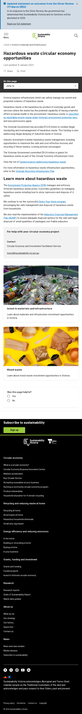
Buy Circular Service (13, 478)
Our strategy (9, 618)
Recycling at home (12, 510)
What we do (9, 614)
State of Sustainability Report (17, 594)
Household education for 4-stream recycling (24, 495)
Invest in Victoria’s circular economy (20, 575)
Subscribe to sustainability (16, 655)
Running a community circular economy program (26, 487)
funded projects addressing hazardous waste (43, 162)
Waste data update (12, 599)
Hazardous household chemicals (18, 519)
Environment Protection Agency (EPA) (27, 185)
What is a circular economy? (16, 465)
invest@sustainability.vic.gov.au (23, 253)
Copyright (43, 703)
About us (8, 606)
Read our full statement (19, 23)
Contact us (8, 631)
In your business (11, 552)
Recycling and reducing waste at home (24, 503)
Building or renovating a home (17, 543)
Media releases (11, 650)
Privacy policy (9, 703)
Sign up (14, 430)
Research (9, 583)
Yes (11, 396)
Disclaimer (21, 703)
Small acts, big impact (14, 524)
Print (21, 71)
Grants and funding (12, 566)
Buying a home (10, 547)
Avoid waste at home (13, 515)
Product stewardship (13, 491)
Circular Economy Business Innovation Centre (24, 469)
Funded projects (11, 571)
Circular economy (13, 458)
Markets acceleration (13, 474)
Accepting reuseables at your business (21, 482)
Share (8, 71)
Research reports (11, 590)
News (7, 639)
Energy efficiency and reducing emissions (26, 531)
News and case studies (14, 646)
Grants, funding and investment (20, 559)
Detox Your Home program (52, 201)
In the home (9, 538)
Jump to (41, 86)
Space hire (8, 627)
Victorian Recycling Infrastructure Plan (34, 171)
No (11, 400)
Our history (9, 622)
